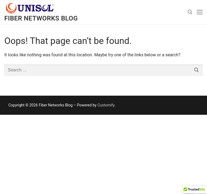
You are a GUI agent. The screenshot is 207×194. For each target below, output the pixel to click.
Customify (105, 105)
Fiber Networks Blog (41, 18)
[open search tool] (190, 12)
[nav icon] (200, 12)
